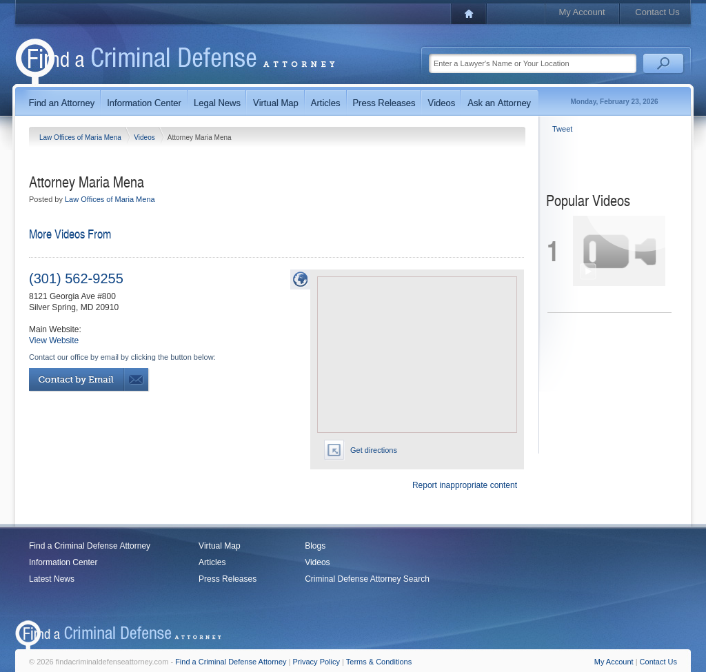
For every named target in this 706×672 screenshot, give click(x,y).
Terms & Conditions (379, 662)
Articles (212, 562)
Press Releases (227, 579)
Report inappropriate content (464, 485)
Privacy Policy (316, 662)
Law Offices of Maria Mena (81, 137)
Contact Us (657, 12)
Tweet (562, 129)
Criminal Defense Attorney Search (367, 579)
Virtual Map (219, 546)
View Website (54, 340)
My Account (581, 12)
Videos (145, 137)
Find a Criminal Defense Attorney (89, 546)
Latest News (51, 579)
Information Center (63, 562)
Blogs (315, 546)
